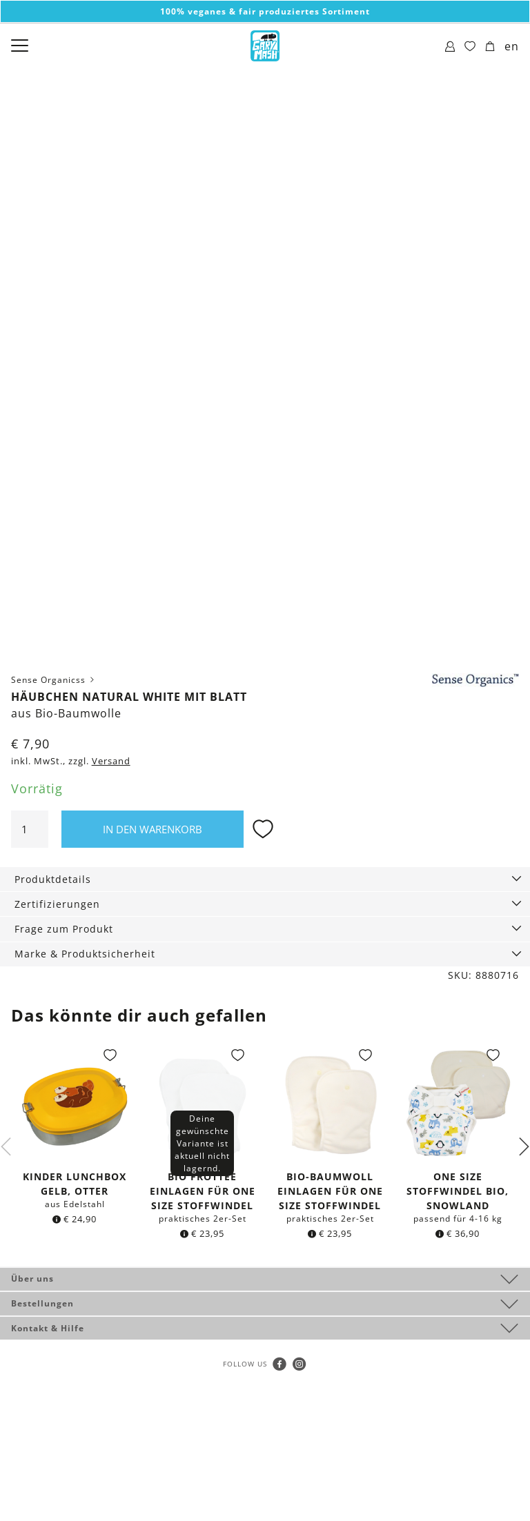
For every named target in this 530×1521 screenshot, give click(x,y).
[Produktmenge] (29, 829)
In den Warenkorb (152, 829)
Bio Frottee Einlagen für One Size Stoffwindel (202, 1191)
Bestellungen (42, 1303)
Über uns (32, 1278)
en (511, 46)
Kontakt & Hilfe (47, 1328)
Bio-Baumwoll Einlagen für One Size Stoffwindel (330, 1191)
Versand (111, 761)
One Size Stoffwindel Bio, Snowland (457, 1191)
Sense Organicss (54, 680)
